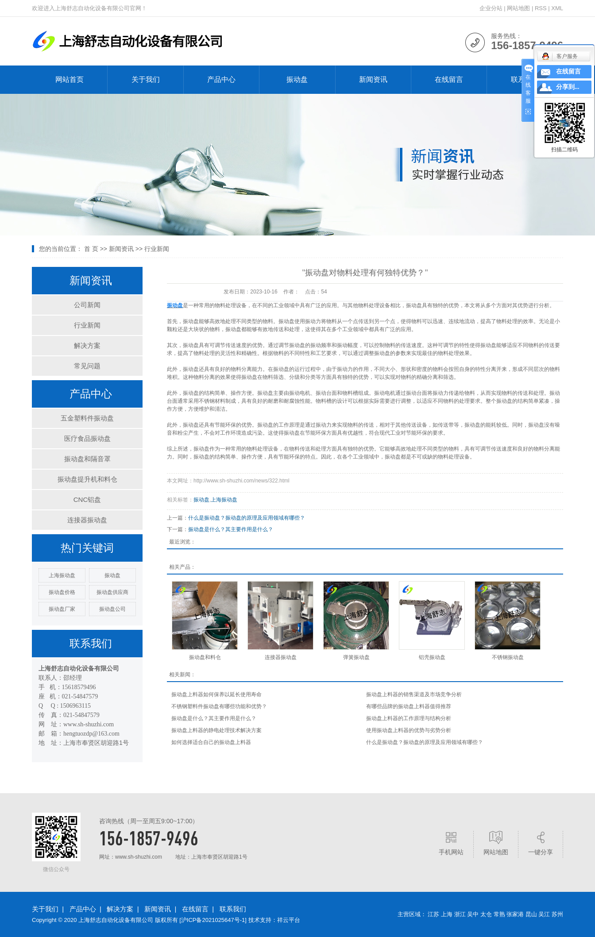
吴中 (473, 914)
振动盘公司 (112, 609)
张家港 (515, 914)
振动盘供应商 (112, 592)
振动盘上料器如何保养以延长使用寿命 (216, 694)
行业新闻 (156, 248)
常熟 (499, 914)
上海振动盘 (62, 575)
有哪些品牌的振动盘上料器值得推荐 (408, 706)
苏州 (557, 914)
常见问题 (87, 366)
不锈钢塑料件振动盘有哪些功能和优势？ (219, 706)
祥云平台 (288, 920)
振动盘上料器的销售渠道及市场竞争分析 (414, 694)
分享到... (568, 87)
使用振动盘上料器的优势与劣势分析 (408, 730)
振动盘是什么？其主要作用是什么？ (230, 529)
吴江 (544, 914)
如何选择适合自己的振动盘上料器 (211, 742)
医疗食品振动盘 (87, 438)
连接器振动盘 (87, 520)
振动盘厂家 (62, 609)
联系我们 (233, 909)
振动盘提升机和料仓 (87, 479)
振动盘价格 (62, 592)
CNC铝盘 (87, 499)
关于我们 (145, 79)
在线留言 (449, 79)
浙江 (460, 914)
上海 (446, 914)
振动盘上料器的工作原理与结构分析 (408, 718)
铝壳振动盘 (432, 657)
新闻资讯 (373, 79)
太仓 (486, 914)
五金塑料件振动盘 (87, 418)
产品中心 (221, 79)
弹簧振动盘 (356, 657)
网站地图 (518, 8)
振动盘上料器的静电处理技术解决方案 (216, 730)
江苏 (433, 914)
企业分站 (490, 8)
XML (557, 8)
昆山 (531, 914)
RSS (541, 8)
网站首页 (69, 79)
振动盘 (297, 79)
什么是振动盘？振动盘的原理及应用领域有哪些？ (246, 518)
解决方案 (87, 345)
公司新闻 (87, 304)
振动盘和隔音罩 (87, 459)
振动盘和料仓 (205, 657)
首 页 (91, 248)
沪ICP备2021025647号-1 (213, 920)
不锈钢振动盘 (508, 657)
